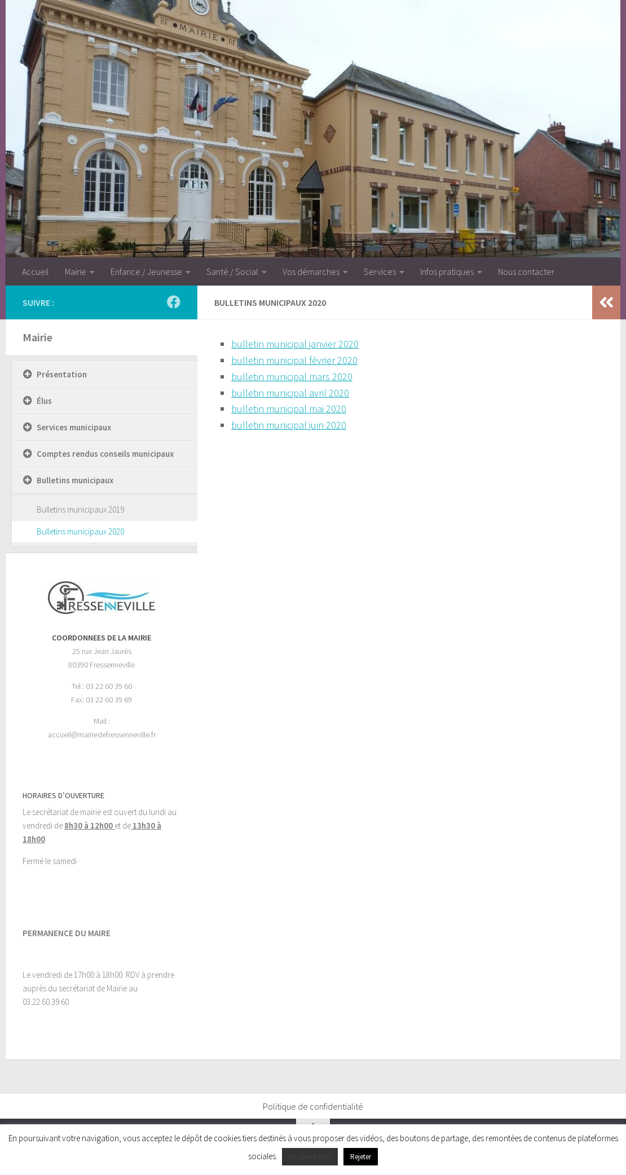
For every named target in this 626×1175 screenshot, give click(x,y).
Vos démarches (311, 271)
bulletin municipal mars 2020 (291, 376)
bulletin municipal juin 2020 (288, 425)
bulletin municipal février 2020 (294, 360)
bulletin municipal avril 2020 (290, 392)
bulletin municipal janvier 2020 (295, 343)
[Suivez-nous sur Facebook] (173, 302)
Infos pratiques (447, 271)
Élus (44, 400)
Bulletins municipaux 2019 (80, 509)
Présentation (62, 374)
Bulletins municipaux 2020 (80, 531)
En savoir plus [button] (310, 1156)
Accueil (35, 271)
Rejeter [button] (360, 1156)
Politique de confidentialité (313, 1106)
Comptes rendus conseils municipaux (105, 453)
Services (380, 271)
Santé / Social (232, 271)
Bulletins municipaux (75, 480)
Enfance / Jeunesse (146, 271)
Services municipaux (74, 427)
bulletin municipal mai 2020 (288, 408)
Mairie (75, 271)
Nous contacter (526, 271)
